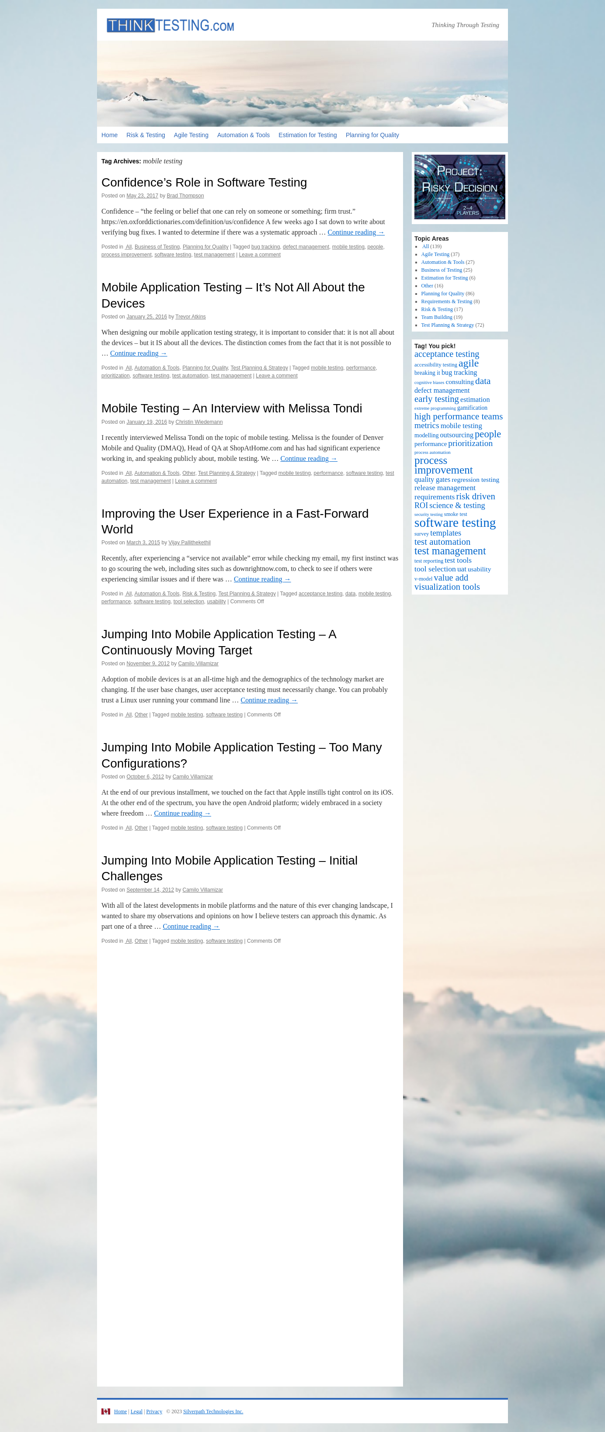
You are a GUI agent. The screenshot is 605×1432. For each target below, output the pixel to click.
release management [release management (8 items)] (445, 488)
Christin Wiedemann (199, 422)
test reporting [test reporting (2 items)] (428, 561)
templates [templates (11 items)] (445, 532)
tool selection (189, 601)
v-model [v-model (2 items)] (423, 579)
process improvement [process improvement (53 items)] (443, 465)
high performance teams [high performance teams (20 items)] (458, 416)
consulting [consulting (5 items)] (459, 381)
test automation (190, 376)
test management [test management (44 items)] (450, 551)
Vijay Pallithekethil (189, 543)
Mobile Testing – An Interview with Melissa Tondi (231, 408)
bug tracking (265, 247)
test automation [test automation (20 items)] (442, 541)
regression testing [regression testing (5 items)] (475, 479)
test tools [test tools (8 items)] (458, 560)
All (128, 247)
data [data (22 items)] (483, 381)
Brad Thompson (185, 196)
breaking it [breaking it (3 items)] (427, 373)
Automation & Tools (243, 134)
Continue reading (356, 232)
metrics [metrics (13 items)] (426, 425)
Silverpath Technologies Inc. (213, 1411)
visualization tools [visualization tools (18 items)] (447, 586)
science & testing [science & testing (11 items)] (457, 505)
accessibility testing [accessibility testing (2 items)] (435, 365)
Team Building (436, 317)
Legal (137, 1411)
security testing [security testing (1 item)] (428, 514)
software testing (172, 255)
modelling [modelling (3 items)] (426, 435)
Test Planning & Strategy (259, 368)
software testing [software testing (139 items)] (455, 522)
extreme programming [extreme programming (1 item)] (435, 408)
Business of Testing (157, 247)
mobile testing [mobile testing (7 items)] (461, 426)
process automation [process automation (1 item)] (432, 452)
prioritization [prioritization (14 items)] (470, 443)
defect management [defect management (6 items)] (441, 390)
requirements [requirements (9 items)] (434, 496)
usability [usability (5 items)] (479, 569)
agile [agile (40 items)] (469, 363)
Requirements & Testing (447, 301)
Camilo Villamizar (198, 664)
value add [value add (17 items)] (451, 577)
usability (216, 601)
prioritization (115, 376)
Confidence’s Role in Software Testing (204, 182)
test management (214, 255)
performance (361, 368)
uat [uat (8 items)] (461, 569)
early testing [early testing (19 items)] (436, 399)
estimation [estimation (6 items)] (475, 400)
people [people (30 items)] (488, 434)
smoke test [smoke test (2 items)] (455, 514)
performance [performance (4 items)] (430, 443)
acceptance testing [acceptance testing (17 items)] (447, 354)
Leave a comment (260, 255)
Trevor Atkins (190, 317)
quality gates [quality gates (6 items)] (432, 480)
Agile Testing (191, 134)
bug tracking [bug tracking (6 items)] (459, 373)
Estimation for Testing (307, 134)
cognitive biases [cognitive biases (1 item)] (429, 382)
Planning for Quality (372, 134)
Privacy (154, 1411)
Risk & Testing (145, 134)
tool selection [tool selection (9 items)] (435, 568)
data (350, 594)
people (375, 247)
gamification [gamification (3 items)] (472, 408)
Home (109, 134)
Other (188, 473)
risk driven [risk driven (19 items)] (475, 496)
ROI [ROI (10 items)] (421, 505)
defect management (306, 247)
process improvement (126, 255)
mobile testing (348, 247)
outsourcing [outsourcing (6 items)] (457, 435)
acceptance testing (320, 594)
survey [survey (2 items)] (421, 534)
